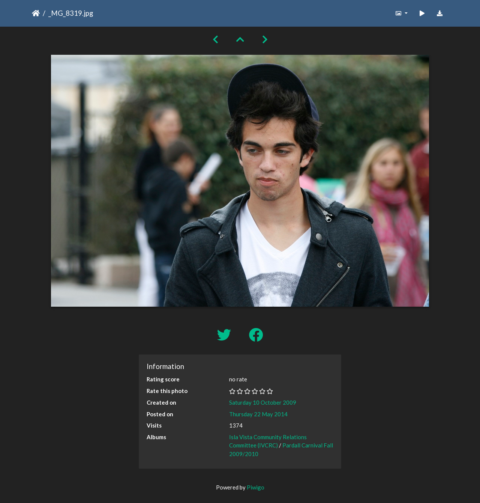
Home (36, 13)
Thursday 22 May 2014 (258, 414)
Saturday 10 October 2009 (262, 402)
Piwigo (255, 487)
